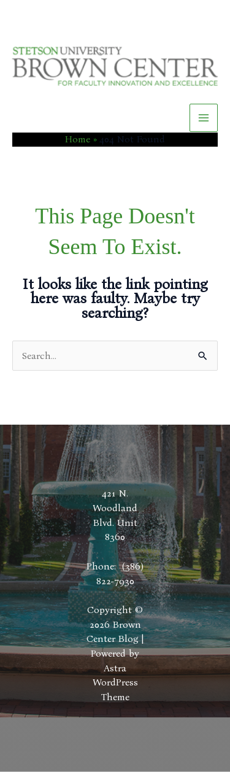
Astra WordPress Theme (115, 682)
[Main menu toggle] (204, 118)
